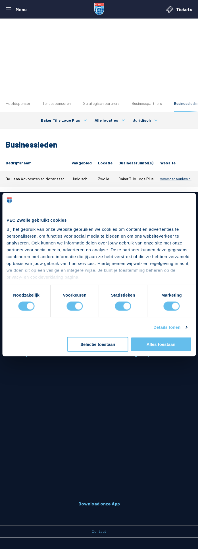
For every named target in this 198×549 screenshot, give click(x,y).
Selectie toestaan (97, 344)
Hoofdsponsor (18, 103)
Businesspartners (147, 103)
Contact (99, 531)
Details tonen (166, 326)
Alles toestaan (161, 344)
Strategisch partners (101, 103)
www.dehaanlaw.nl (175, 178)
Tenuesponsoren (57, 103)
